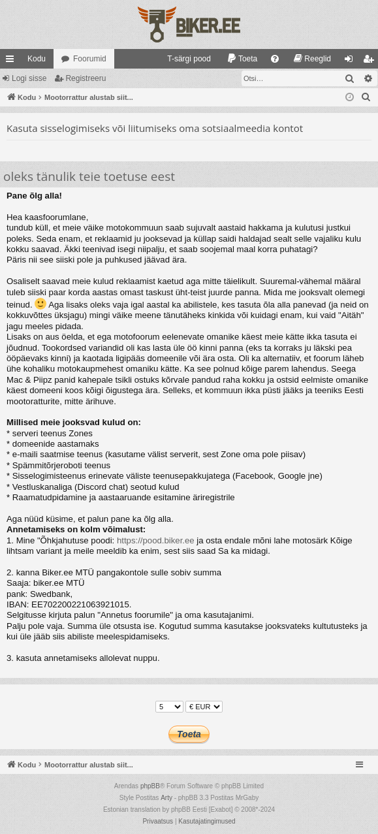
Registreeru (85, 78)
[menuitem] (183, 59)
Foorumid (89, 58)
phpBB (150, 786)
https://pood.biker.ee (156, 540)
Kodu (36, 58)
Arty (166, 797)
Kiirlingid (12, 61)
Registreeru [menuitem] (371, 61)
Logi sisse (29, 78)
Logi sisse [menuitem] (351, 61)
